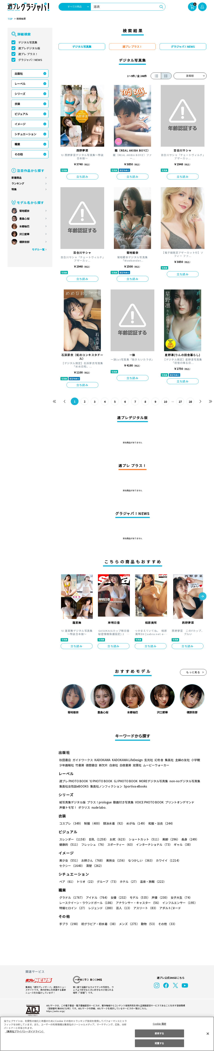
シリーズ (20, 94)
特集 (14, 189)
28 (190, 402)
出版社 (19, 73)
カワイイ (168, 860)
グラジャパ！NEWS (30, 60)
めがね (136, 823)
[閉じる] (208, 1033)
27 (180, 402)
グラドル (71, 897)
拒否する (159, 1033)
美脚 (171, 839)
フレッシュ (93, 844)
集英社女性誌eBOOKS (74, 786)
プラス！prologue (99, 802)
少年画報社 (66, 765)
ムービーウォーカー (156, 765)
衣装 (17, 104)
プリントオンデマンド (179, 802)
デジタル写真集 (27, 42)
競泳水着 (114, 823)
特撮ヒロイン (73, 908)
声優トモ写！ (68, 807)
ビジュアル (21, 114)
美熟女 (116, 860)
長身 (190, 839)
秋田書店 (65, 760)
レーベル (20, 84)
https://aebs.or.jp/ (55, 1010)
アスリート (145, 908)
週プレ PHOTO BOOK (73, 781)
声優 (160, 897)
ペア (67, 881)
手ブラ (69, 924)
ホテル (129, 881)
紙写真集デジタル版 (72, 802)
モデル (140, 897)
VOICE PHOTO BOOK (149, 802)
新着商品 (16, 177)
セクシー (71, 866)
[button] (202, 596)
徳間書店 (91, 765)
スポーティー (121, 844)
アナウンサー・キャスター (138, 903)
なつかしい (141, 860)
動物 (149, 924)
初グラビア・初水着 (99, 924)
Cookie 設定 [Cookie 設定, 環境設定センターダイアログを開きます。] (159, 1023)
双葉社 (137, 765)
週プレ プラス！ (28, 54)
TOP (10, 19)
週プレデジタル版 (29, 48)
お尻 (118, 839)
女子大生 (181, 897)
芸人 (124, 908)
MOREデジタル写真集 (153, 781)
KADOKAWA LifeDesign (127, 760)
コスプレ (71, 823)
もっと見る (193, 672)
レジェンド (101, 908)
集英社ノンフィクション (106, 786)
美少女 (69, 860)
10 (165, 402)
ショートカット (145, 839)
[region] (107, 1034)
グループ (107, 881)
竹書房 (79, 765)
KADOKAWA (102, 760)
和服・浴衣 (161, 823)
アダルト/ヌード (170, 908)
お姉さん (93, 860)
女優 (119, 897)
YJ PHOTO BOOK (101, 781)
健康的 (69, 844)
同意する (159, 1043)
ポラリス (84, 807)
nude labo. (99, 807)
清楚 (94, 866)
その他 (19, 154)
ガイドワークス (82, 760)
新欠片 (103, 765)
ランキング (17, 183)
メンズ (129, 924)
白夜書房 (125, 765)
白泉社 (113, 765)
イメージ (20, 124)
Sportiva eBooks (135, 786)
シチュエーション (25, 134)
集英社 (169, 760)
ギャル (183, 844)
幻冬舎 (159, 760)
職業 (17, 144)
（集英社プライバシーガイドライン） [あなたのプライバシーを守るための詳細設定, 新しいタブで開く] (25, 1031)
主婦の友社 (182, 760)
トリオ (86, 881)
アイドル (97, 897)
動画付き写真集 (123, 802)
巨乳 (98, 839)
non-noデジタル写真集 (184, 781)
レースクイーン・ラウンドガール (86, 903)
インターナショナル (154, 844)
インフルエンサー (179, 903)
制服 (93, 823)
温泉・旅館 (153, 881)
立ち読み (82, 176)
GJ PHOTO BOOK (126, 781)
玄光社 (148, 760)
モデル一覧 (38, 249)
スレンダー (73, 839)
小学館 (195, 760)
